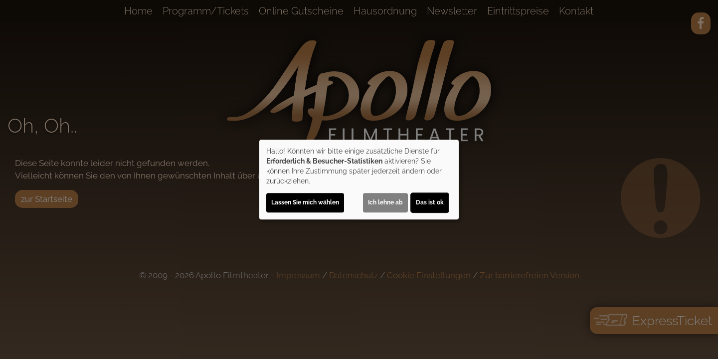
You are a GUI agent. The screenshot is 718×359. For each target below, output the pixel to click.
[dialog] (359, 179)
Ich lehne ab (385, 202)
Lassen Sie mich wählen (305, 202)
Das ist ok (430, 202)
